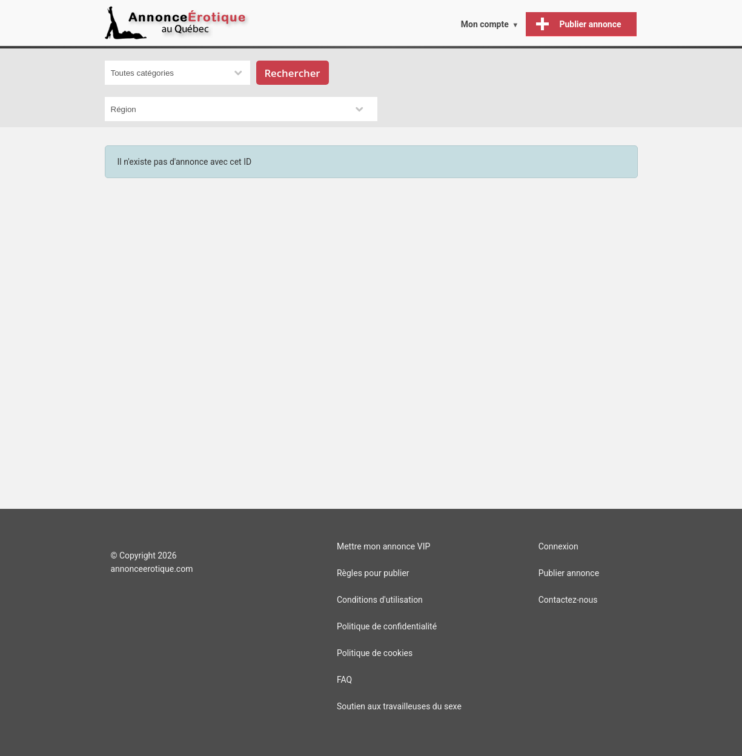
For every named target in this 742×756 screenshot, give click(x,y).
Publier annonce (568, 573)
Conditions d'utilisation (380, 600)
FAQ (344, 680)
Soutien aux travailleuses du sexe (399, 706)
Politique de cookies (374, 653)
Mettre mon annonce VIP (383, 546)
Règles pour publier (373, 573)
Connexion (558, 546)
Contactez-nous (568, 600)
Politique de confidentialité (387, 626)
